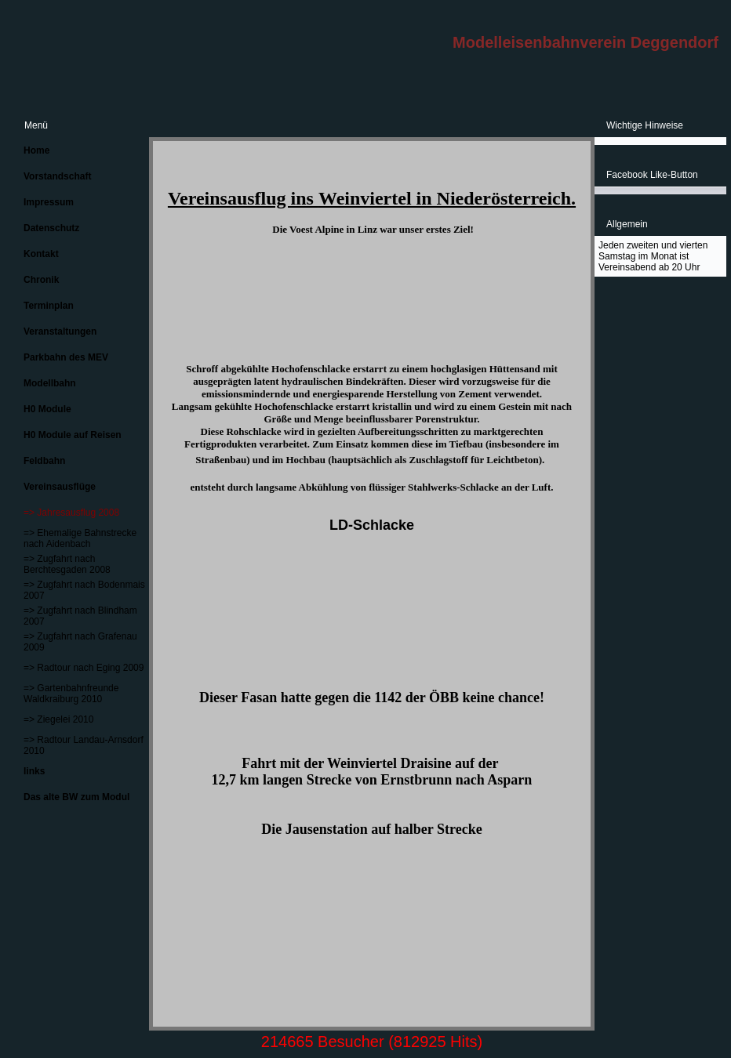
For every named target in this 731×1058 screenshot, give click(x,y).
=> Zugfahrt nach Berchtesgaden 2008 (67, 564)
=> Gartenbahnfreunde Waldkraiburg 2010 (71, 694)
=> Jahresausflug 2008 (71, 512)
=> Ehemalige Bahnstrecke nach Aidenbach (80, 538)
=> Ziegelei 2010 (58, 719)
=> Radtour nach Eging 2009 (84, 667)
